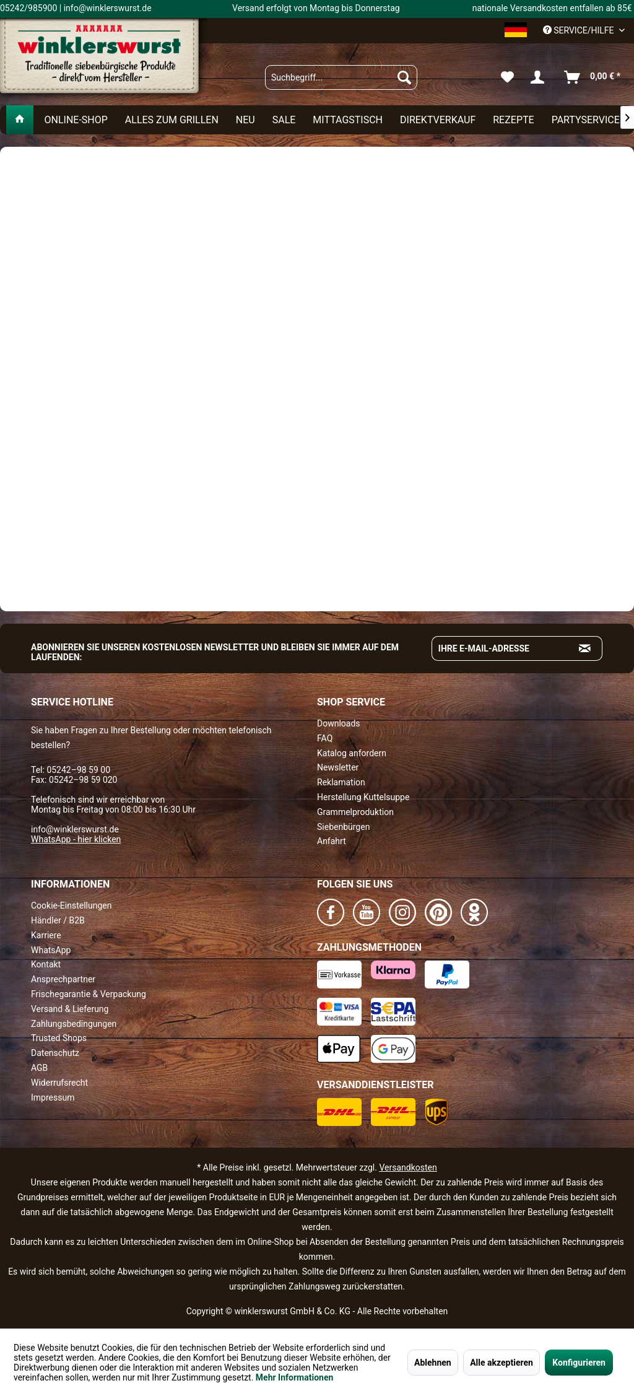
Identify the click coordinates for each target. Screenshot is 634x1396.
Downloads (338, 723)
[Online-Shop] (75, 119)
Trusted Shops (59, 1038)
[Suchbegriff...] (341, 77)
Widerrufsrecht (59, 1083)
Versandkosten (407, 1167)
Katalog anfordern (351, 753)
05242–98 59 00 (78, 770)
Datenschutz (55, 1053)
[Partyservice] (585, 119)
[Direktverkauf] (437, 119)
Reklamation (341, 782)
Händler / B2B (58, 920)
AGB (39, 1068)
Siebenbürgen (343, 827)
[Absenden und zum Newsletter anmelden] (585, 648)
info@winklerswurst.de (75, 829)
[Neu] (245, 119)
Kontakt (46, 964)
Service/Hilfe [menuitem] (579, 30)
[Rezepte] (513, 119)
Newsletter (337, 767)
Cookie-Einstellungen (71, 905)
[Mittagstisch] (347, 119)
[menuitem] (341, 77)
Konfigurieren (579, 1363)
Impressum (52, 1097)
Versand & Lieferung (69, 1009)
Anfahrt (331, 841)
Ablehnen (432, 1363)
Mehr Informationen (294, 1377)
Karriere (46, 935)
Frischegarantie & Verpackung (88, 994)
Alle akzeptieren (501, 1363)
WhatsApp (51, 950)
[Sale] (284, 119)
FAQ (324, 738)
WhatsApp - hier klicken (76, 839)
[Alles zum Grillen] (171, 119)
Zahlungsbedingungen (73, 1024)
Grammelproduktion (355, 812)
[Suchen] (404, 77)
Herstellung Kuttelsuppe (363, 797)
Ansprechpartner (63, 979)
